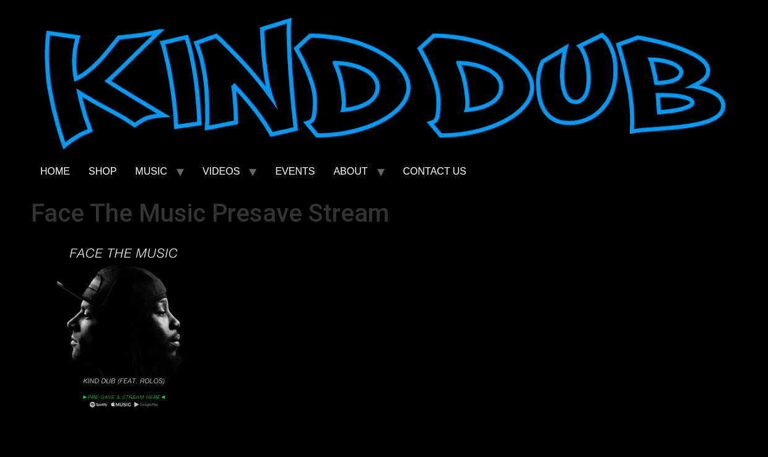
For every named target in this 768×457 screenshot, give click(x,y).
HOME (55, 171)
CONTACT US (435, 171)
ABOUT (350, 171)
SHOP (102, 171)
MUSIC (151, 171)
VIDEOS (221, 171)
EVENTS (295, 171)
